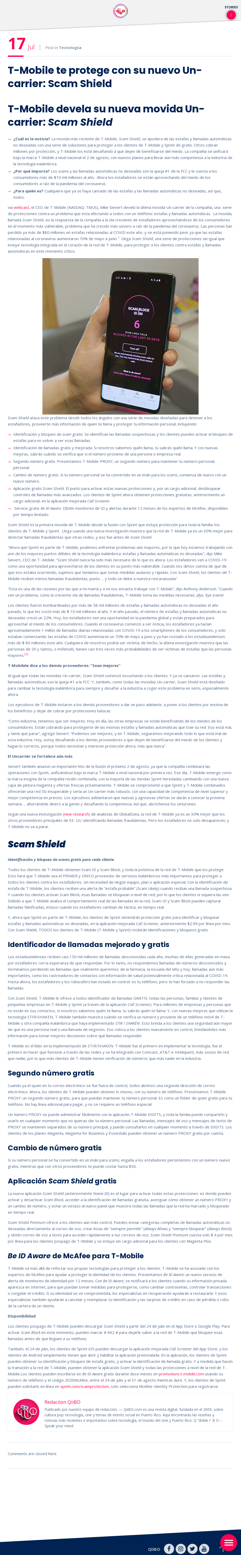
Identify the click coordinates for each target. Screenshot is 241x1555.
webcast (21, 207)
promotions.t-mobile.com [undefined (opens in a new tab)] (181, 1373)
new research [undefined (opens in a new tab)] (76, 814)
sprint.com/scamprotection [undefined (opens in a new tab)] (84, 1386)
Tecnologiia (70, 47)
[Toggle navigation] (228, 1542)
